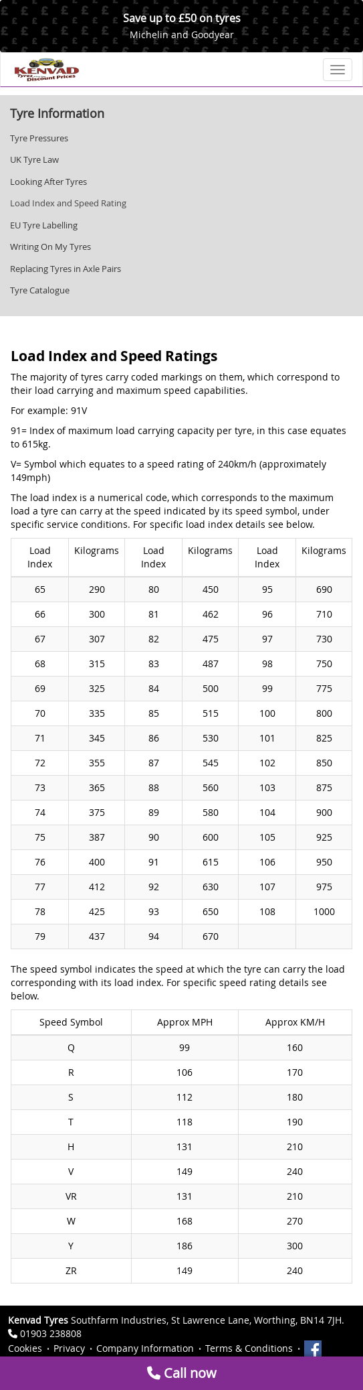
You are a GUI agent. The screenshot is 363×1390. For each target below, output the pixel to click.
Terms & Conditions (249, 1348)
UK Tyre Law (34, 159)
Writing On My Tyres (50, 246)
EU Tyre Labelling (44, 225)
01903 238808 (51, 1333)
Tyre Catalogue (40, 290)
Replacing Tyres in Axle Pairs (65, 269)
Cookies (25, 1348)
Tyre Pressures (39, 138)
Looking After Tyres (48, 182)
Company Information (145, 1348)
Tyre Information (57, 113)
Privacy (69, 1348)
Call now (182, 1373)
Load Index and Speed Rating (68, 203)
